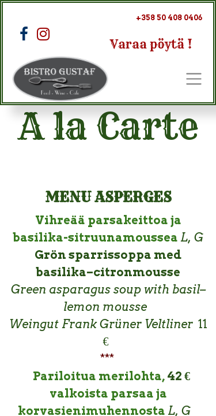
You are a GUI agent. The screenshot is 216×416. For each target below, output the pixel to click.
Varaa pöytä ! (151, 44)
